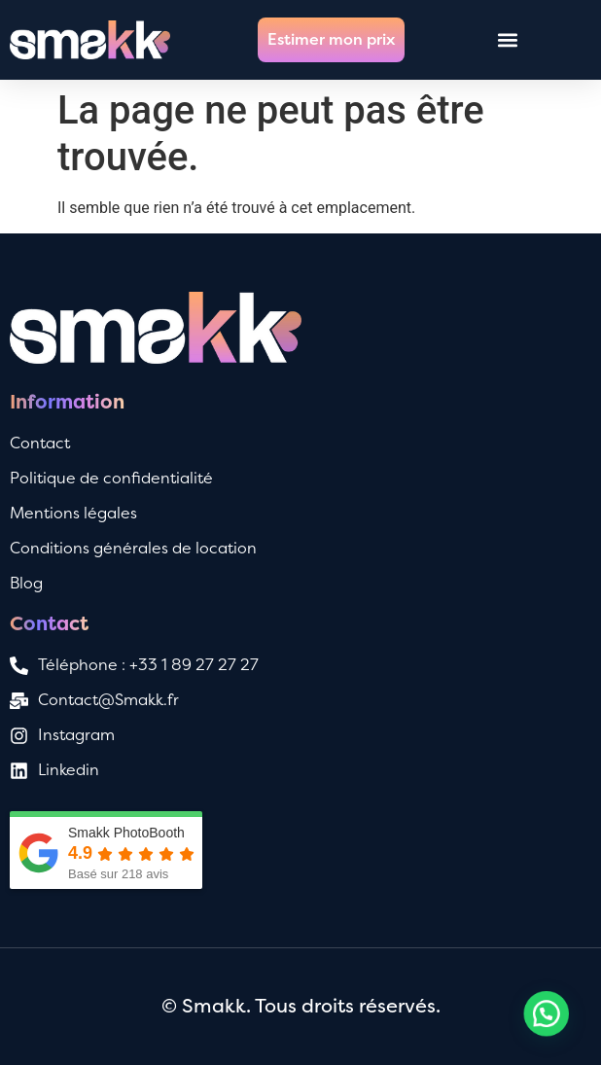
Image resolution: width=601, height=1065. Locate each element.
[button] (507, 40)
